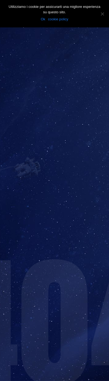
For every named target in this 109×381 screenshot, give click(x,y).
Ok (43, 19)
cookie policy (58, 19)
